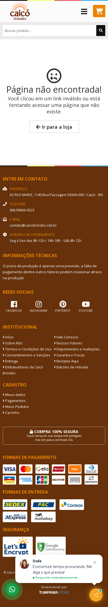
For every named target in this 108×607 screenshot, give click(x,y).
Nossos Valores (68, 343)
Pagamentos (14, 400)
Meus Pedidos (16, 406)
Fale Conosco (66, 337)
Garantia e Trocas (69, 355)
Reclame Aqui (66, 361)
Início (8, 337)
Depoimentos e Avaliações (77, 349)
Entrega (10, 361)
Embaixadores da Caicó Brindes (23, 370)
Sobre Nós (13, 343)
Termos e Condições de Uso (27, 349)
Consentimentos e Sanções (26, 355)
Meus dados (14, 394)
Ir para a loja (54, 127)
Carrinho (11, 412)
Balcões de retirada (71, 367)
